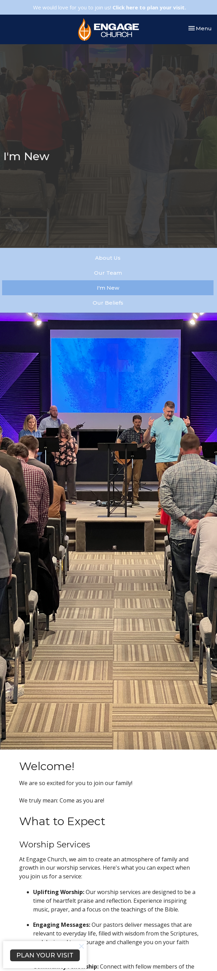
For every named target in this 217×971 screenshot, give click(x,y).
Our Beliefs (108, 302)
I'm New (108, 287)
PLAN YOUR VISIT (44, 955)
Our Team (108, 272)
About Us (108, 258)
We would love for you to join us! (109, 7)
